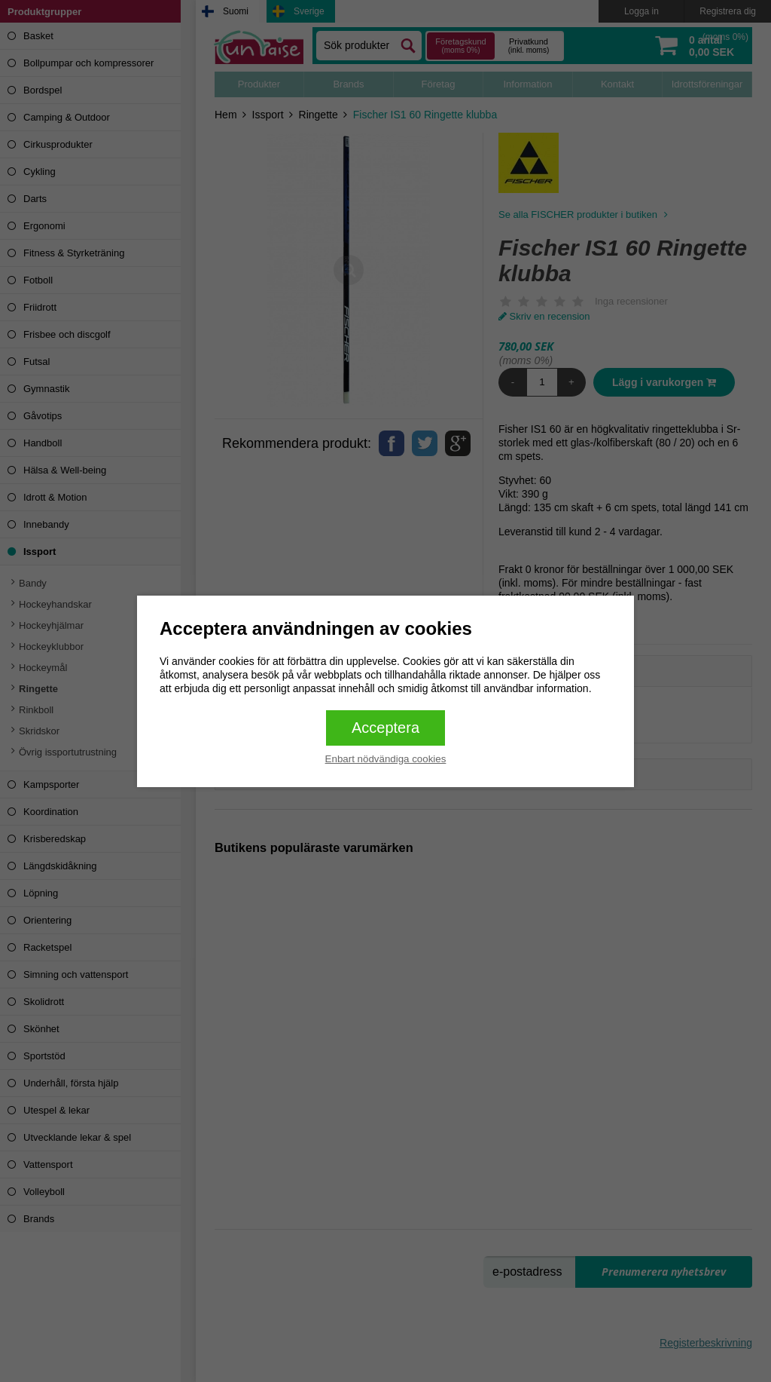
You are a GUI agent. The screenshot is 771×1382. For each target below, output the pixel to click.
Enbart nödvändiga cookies (385, 759)
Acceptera (385, 727)
